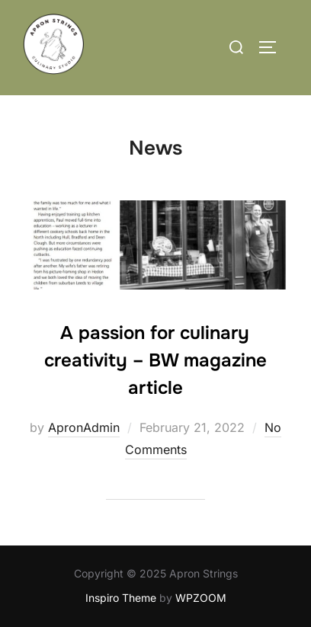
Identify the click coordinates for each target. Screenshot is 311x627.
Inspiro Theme (120, 597)
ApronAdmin (84, 427)
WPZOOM (200, 597)
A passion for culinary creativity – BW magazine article (155, 360)
